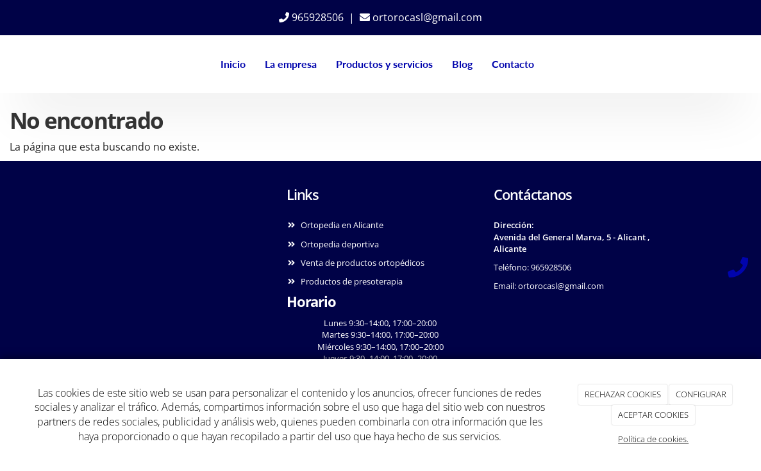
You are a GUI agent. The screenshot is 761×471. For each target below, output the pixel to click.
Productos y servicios (384, 64)
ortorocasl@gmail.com (421, 17)
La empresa (291, 64)
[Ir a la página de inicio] (76, 64)
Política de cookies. (653, 439)
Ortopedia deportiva (340, 244)
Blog (462, 64)
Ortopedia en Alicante (342, 225)
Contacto (513, 64)
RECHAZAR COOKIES (623, 394)
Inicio (233, 64)
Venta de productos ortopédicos (362, 263)
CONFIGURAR (701, 394)
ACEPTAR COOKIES (653, 414)
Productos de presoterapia (352, 281)
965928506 (311, 17)
